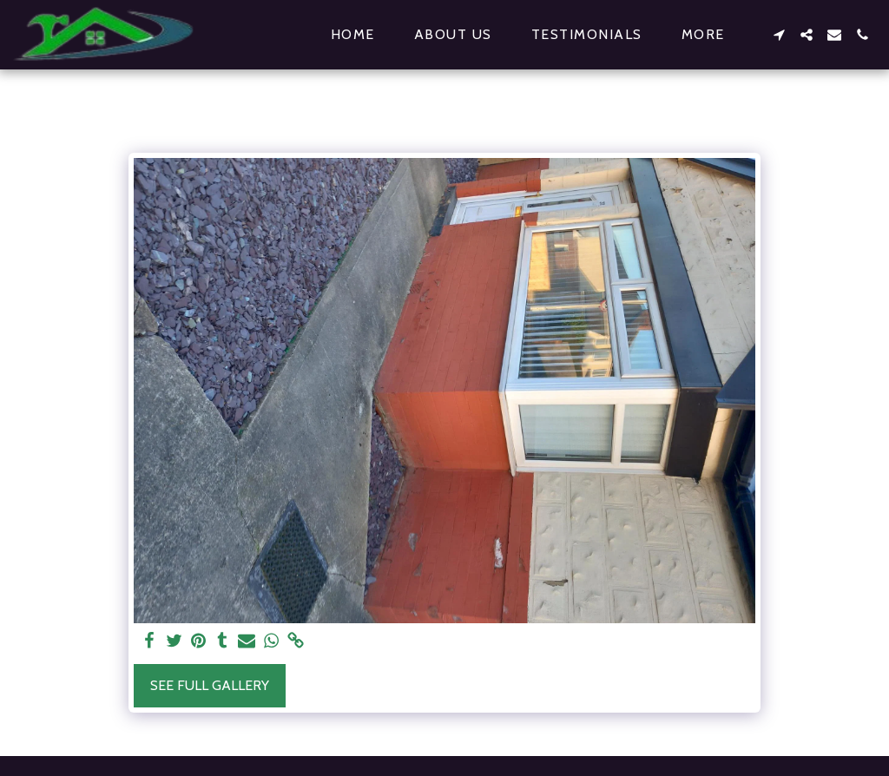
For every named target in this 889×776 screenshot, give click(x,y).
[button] (779, 35)
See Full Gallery (209, 685)
